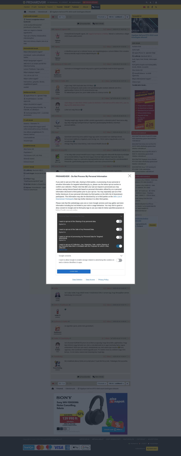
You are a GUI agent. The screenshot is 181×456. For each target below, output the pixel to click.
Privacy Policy (103, 280)
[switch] (119, 221)
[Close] (130, 176)
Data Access (90, 280)
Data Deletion (77, 280)
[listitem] (90, 216)
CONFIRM (73, 271)
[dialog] (90, 228)
